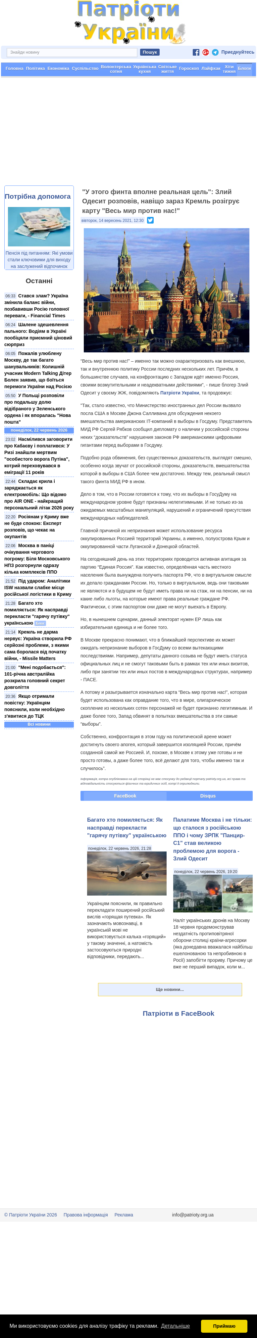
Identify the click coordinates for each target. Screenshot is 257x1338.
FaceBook (125, 795)
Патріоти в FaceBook (178, 1013)
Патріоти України (179, 392)
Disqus (208, 795)
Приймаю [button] (224, 1326)
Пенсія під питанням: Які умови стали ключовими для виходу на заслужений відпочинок (39, 259)
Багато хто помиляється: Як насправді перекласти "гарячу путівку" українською (126, 827)
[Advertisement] (128, 135)
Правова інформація (86, 1214)
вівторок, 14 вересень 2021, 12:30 (112, 220)
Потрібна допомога (38, 196)
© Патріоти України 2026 (30, 1214)
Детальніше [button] (175, 1326)
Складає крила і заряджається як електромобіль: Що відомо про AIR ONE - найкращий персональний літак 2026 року (39, 494)
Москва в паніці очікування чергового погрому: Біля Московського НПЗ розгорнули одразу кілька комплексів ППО (37, 559)
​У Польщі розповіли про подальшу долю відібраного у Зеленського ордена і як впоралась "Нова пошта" (37, 409)
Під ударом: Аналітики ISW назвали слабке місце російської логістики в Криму (38, 587)
